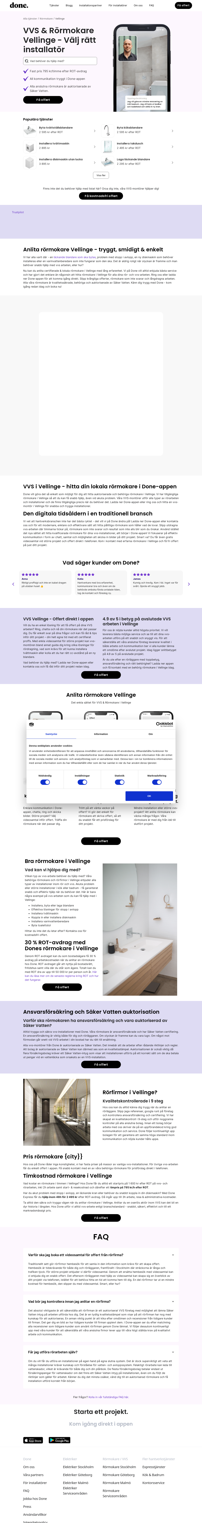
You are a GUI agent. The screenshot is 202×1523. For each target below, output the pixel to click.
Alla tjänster (30, 18)
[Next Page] (101, 175)
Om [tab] (151, 734)
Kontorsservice (153, 1483)
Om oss (138, 5)
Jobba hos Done (35, 1498)
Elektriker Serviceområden (75, 1491)
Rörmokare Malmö (117, 1483)
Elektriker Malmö (75, 1483)
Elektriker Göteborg (77, 1475)
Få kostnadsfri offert (101, 196)
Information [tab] (101, 734)
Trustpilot (18, 212)
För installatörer (118, 5)
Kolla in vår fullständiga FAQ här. (109, 1397)
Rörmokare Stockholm (119, 1467)
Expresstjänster (153, 1467)
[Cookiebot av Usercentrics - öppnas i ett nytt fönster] (158, 724)
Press (27, 1506)
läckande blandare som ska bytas (75, 257)
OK (149, 796)
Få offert (183, 5)
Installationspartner (90, 5)
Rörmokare (46, 18)
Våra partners (33, 1475)
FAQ (151, 5)
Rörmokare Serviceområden (115, 1493)
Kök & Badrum (153, 1475)
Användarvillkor (35, 1514)
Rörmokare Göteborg (119, 1475)
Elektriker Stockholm (78, 1467)
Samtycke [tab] (51, 734)
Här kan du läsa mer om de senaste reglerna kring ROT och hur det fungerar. (62, 975)
